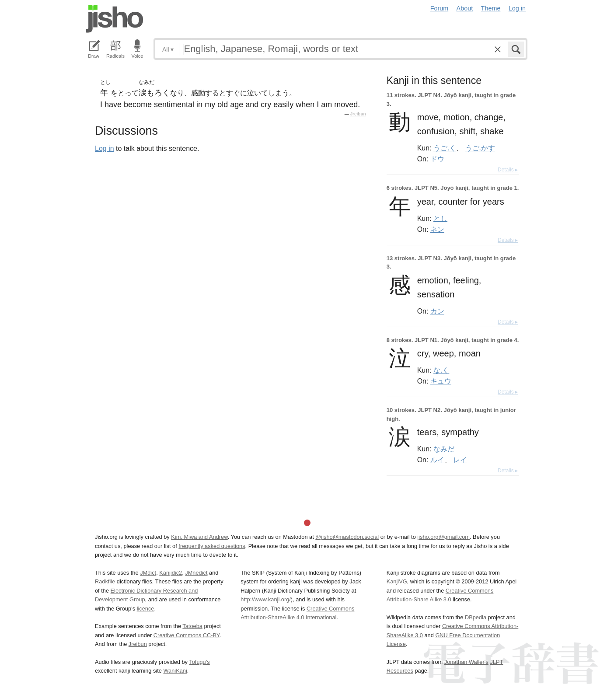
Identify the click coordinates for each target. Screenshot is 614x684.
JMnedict (196, 572)
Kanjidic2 (170, 572)
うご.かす (480, 148)
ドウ (437, 159)
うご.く (444, 148)
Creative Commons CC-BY (187, 635)
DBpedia (475, 617)
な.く (441, 370)
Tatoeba (192, 626)
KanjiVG (397, 581)
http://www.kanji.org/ (266, 599)
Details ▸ (508, 170)
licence (145, 608)
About (465, 8)
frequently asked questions (211, 546)
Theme (491, 8)
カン (437, 311)
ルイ (437, 459)
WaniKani (175, 670)
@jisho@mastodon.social (347, 537)
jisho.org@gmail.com (443, 537)
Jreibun (358, 114)
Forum (439, 8)
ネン (437, 229)
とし (440, 218)
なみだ (443, 449)
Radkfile (105, 581)
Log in (517, 8)
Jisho (114, 19)
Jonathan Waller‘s (466, 662)
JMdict (148, 572)
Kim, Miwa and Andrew (199, 537)
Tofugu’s (199, 662)
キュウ (440, 381)
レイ (460, 459)
